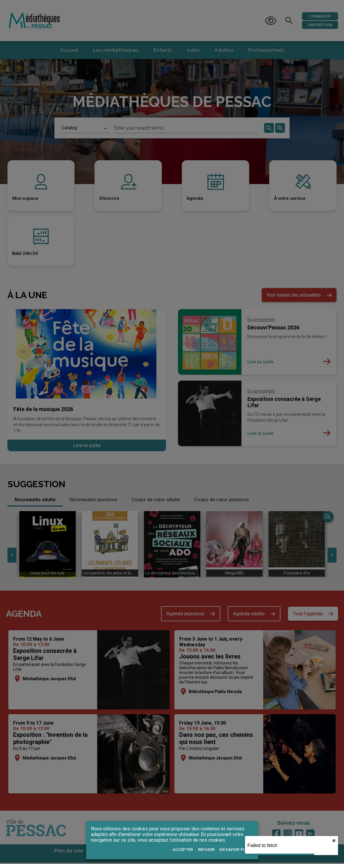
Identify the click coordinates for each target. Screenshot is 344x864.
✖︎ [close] (334, 840)
